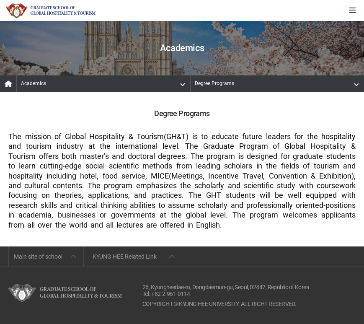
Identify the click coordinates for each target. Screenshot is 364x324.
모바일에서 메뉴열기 (352, 11)
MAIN (8, 83)
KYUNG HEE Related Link (125, 256)
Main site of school (38, 256)
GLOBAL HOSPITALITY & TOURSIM (51, 10)
